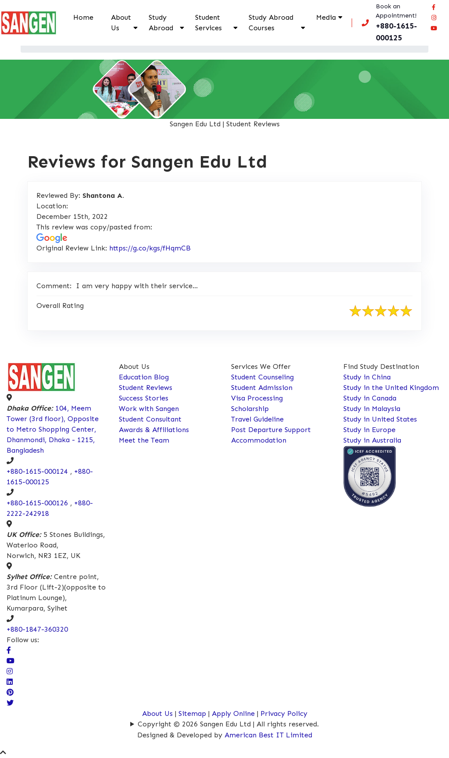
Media (326, 17)
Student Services (208, 22)
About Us (121, 22)
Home (83, 17)
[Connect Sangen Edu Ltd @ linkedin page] (10, 682)
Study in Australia (372, 440)
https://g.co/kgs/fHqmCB (150, 248)
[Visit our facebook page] (433, 7)
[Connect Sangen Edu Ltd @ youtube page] (433, 28)
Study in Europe (369, 429)
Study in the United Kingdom (391, 387)
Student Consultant (150, 419)
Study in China (367, 377)
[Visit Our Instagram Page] (10, 671)
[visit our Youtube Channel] (10, 661)
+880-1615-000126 (37, 503)
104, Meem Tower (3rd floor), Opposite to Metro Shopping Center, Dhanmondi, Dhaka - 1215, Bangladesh (53, 429)
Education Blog (144, 377)
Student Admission (261, 387)
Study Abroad (161, 22)
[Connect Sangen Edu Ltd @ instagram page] (433, 17)
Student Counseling (262, 377)
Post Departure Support (271, 429)
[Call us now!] (391, 23)
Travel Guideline (257, 419)
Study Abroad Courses (271, 22)
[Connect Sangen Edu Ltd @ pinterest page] (10, 692)
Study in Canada (369, 398)
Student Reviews (145, 387)
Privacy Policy (283, 713)
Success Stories (143, 398)
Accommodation (258, 440)
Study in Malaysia (371, 408)
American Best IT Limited (268, 735)
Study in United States (380, 419)
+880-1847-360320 (37, 629)
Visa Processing (257, 398)
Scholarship (250, 408)
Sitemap (192, 713)
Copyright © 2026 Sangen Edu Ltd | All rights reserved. (228, 724)
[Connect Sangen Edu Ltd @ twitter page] (10, 703)
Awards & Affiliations (154, 429)
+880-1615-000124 (37, 471)
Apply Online (234, 713)
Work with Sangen (149, 408)
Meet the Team (144, 440)
